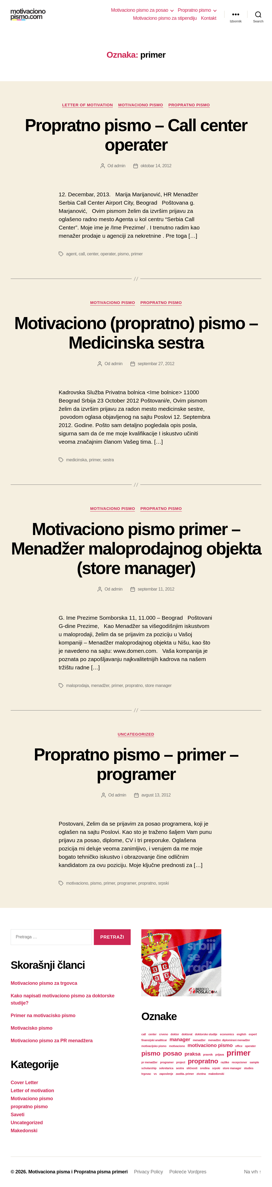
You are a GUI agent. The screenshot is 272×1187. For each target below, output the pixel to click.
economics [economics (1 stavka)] (227, 1034)
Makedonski (24, 1130)
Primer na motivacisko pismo (43, 1015)
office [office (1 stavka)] (238, 1046)
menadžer (100, 685)
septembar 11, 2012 (156, 589)
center (92, 254)
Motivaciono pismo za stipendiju (165, 18)
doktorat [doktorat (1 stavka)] (187, 1034)
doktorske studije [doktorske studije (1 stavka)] (206, 1034)
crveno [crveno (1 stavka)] (163, 1034)
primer (137, 254)
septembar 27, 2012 (156, 363)
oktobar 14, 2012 (156, 165)
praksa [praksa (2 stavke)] (193, 1054)
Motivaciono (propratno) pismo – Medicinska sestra (136, 333)
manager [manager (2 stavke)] (180, 1039)
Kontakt (208, 18)
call (82, 254)
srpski (163, 883)
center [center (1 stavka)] (152, 1034)
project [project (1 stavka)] (180, 1062)
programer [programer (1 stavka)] (167, 1062)
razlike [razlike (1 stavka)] (225, 1062)
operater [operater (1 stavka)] (250, 1046)
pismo (123, 254)
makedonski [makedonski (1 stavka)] (216, 1073)
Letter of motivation (87, 105)
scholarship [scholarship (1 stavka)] (149, 1068)
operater (108, 254)
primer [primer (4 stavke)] (239, 1052)
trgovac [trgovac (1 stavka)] (146, 1073)
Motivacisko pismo (31, 1028)
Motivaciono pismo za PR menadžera (52, 1040)
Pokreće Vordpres (187, 1171)
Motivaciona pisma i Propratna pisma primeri (78, 1171)
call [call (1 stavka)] (143, 1034)
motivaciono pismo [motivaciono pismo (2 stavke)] (210, 1045)
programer (126, 883)
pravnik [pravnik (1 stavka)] (208, 1054)
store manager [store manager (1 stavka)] (232, 1068)
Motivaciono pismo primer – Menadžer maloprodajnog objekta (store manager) (136, 549)
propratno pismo (189, 105)
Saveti (17, 1114)
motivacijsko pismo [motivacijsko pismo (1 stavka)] (153, 1046)
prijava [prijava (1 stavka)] (219, 1054)
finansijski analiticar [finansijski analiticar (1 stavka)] (154, 1040)
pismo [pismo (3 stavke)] (150, 1053)
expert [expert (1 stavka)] (253, 1034)
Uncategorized (136, 734)
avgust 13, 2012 (156, 795)
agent (71, 254)
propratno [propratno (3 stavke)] (203, 1061)
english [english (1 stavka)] (241, 1034)
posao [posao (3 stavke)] (172, 1053)
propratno (134, 685)
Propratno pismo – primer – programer (136, 764)
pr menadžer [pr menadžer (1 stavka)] (149, 1062)
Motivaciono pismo (140, 105)
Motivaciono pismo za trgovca (44, 983)
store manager (158, 685)
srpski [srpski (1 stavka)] (216, 1068)
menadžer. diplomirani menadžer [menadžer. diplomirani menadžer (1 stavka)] (229, 1040)
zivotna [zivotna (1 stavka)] (201, 1073)
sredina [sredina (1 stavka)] (205, 1068)
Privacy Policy (148, 1171)
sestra (108, 460)
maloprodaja (77, 685)
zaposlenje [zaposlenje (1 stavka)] (166, 1073)
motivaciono (77, 883)
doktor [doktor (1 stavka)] (175, 1034)
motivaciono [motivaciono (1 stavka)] (177, 1046)
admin (119, 165)
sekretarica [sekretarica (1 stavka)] (166, 1068)
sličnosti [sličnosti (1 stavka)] (191, 1068)
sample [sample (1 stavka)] (254, 1062)
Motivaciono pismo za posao (139, 10)
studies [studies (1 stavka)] (248, 1068)
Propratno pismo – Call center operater (136, 135)
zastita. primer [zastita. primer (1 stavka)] (185, 1073)
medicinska (76, 460)
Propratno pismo (194, 10)
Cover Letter (24, 1082)
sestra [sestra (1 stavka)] (180, 1068)
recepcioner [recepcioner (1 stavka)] (239, 1062)
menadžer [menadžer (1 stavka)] (199, 1040)
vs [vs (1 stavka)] (155, 1073)
